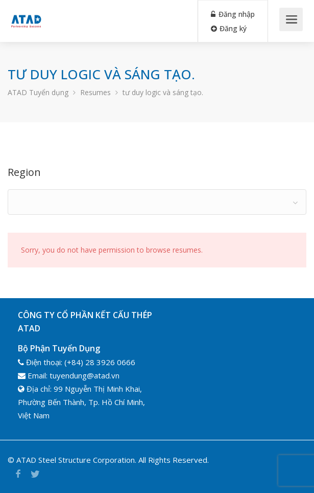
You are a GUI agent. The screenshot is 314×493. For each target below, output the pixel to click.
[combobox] (157, 202)
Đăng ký (229, 28)
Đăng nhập (233, 14)
